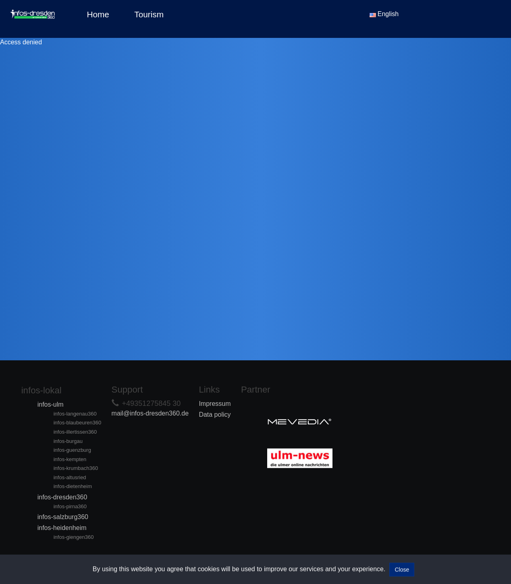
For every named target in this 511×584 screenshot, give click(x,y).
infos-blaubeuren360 (78, 423)
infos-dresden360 (62, 497)
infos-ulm (50, 404)
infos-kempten (70, 459)
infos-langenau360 (75, 414)
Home (98, 14)
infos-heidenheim (62, 527)
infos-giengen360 (74, 537)
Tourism (149, 14)
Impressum (215, 403)
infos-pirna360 (70, 506)
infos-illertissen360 (75, 432)
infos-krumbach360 (76, 468)
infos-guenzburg (72, 450)
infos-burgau (68, 441)
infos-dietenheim (73, 486)
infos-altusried (70, 477)
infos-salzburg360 (62, 516)
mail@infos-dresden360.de (150, 413)
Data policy (215, 414)
